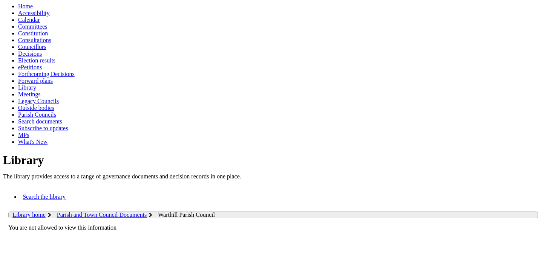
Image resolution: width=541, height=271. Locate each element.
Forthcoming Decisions (46, 74)
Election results (36, 60)
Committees (32, 26)
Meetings (29, 94)
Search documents (40, 121)
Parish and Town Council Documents (102, 215)
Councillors (32, 47)
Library (27, 87)
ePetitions (30, 67)
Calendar (29, 20)
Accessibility (34, 13)
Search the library (44, 196)
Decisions (30, 53)
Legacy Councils (38, 101)
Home (25, 6)
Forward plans (35, 81)
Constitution (33, 33)
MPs (23, 135)
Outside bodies (36, 108)
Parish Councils (37, 114)
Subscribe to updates (43, 128)
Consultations (34, 40)
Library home (29, 215)
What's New (33, 142)
